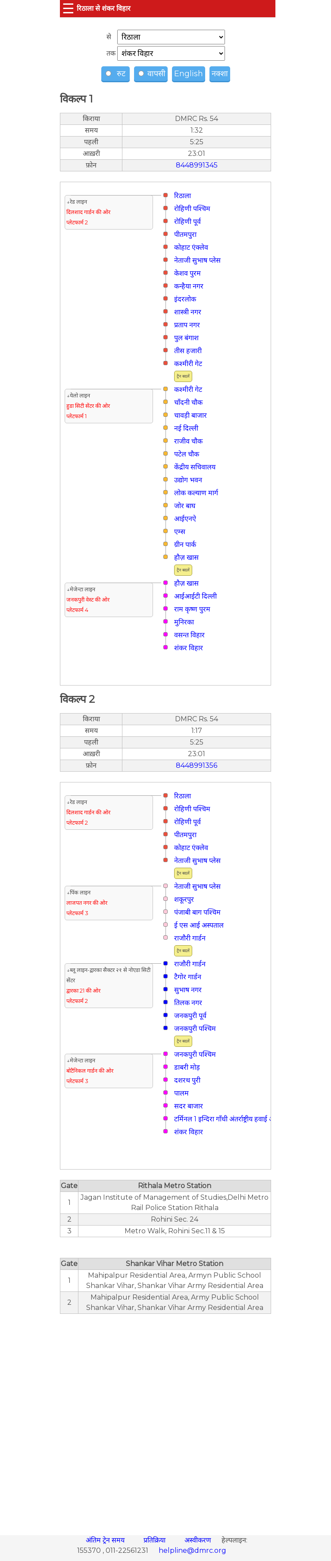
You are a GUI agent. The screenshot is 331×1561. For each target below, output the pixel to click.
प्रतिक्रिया (155, 1540)
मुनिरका (184, 622)
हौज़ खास (186, 557)
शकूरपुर (184, 899)
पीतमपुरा (185, 234)
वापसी (152, 73)
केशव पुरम (187, 273)
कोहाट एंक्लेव (191, 247)
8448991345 (197, 165)
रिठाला (182, 196)
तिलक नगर (188, 1003)
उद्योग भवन (188, 480)
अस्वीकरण (198, 1540)
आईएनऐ (185, 519)
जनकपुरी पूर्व (190, 1016)
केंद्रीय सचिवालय (194, 467)
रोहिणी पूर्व (187, 221)
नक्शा (220, 73)
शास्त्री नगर (187, 312)
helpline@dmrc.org (192, 1550)
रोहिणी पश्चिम (192, 209)
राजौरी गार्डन (190, 938)
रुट (117, 73)
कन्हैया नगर (188, 286)
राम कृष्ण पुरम (192, 609)
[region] (165, 1420)
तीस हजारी (188, 351)
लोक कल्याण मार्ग (196, 493)
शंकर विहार (188, 648)
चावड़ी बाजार (190, 415)
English (188, 73)
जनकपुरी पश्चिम (195, 1028)
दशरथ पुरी (187, 1080)
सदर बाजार (188, 1106)
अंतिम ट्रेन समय (106, 1540)
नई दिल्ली (186, 428)
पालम (181, 1093)
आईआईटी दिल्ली (195, 596)
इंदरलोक (185, 299)
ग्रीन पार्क (185, 544)
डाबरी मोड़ (187, 1067)
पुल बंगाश (186, 338)
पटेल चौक (186, 454)
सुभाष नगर (188, 990)
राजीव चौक (188, 441)
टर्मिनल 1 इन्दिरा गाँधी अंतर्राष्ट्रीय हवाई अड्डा (227, 1119)
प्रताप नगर (187, 325)
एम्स (179, 532)
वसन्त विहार (189, 635)
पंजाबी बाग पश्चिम (197, 912)
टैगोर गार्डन (187, 977)
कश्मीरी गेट (188, 364)
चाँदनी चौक (188, 402)
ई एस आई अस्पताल (199, 925)
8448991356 (196, 765)
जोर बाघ (184, 506)
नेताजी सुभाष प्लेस (197, 260)
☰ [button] (68, 8)
